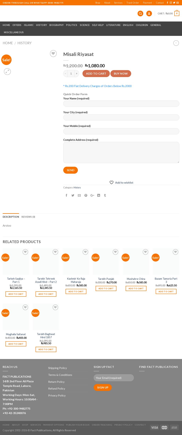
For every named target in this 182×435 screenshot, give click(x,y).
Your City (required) (121, 117)
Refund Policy (56, 388)
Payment (147, 2)
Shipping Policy (57, 367)
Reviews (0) (28, 216)
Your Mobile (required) (121, 130)
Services (118, 2)
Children (142, 25)
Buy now (121, 73)
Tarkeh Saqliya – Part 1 (16, 280)
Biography (56, 25)
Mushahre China (136, 278)
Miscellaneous (14, 32)
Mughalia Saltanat (16, 334)
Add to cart (96, 73)
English (128, 25)
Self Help (98, 25)
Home (6, 25)
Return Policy (56, 381)
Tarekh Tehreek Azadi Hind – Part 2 (46, 280)
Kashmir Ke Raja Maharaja (76, 280)
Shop (97, 2)
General (155, 25)
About (107, 2)
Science (85, 25)
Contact (160, 2)
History (41, 25)
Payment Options (53, 424)
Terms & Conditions (60, 374)
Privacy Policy (57, 395)
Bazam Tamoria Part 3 (166, 280)
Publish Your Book (78, 424)
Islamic (29, 25)
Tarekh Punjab (106, 278)
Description (11, 216)
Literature (113, 25)
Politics (71, 25)
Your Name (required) (121, 103)
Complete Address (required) (121, 152)
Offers (17, 25)
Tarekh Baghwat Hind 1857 (46, 336)
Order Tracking (102, 424)
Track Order (132, 2)
